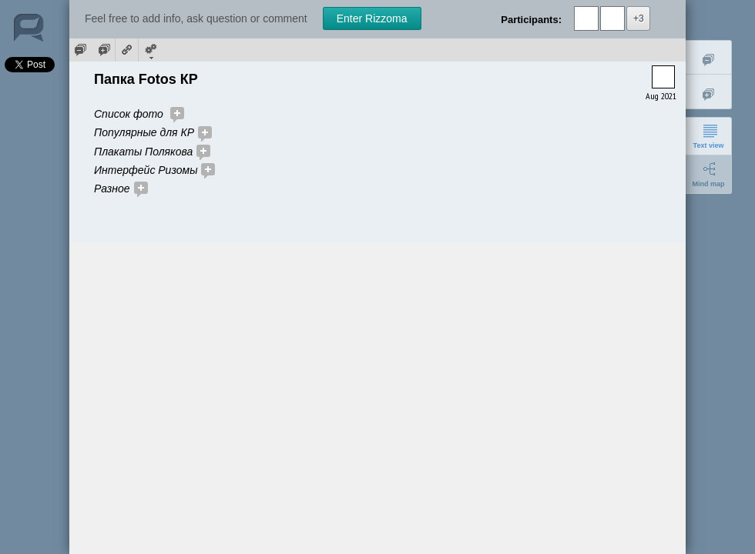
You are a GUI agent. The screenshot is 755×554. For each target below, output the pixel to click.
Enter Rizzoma (372, 18)
